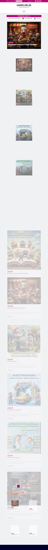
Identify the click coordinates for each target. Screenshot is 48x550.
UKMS (13, 45)
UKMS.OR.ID (24, 5)
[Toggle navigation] (24, 11)
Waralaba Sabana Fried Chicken (23, 43)
